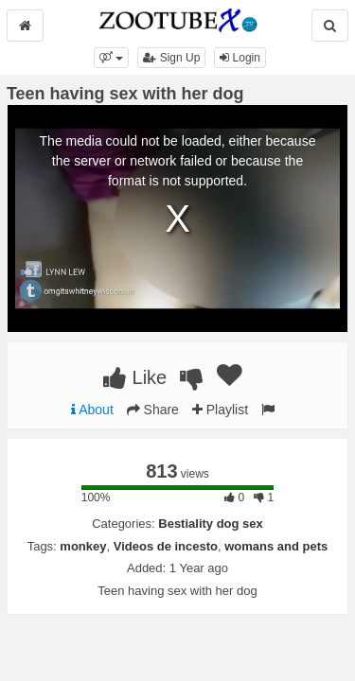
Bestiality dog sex (210, 523)
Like (135, 377)
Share (153, 409)
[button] (111, 57)
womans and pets (276, 546)
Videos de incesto (166, 546)
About (92, 409)
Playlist (220, 409)
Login (240, 57)
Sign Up (171, 57)
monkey (83, 546)
